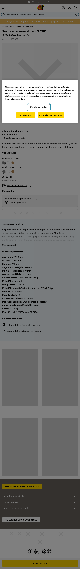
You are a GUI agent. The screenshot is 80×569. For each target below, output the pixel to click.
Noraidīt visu (26, 115)
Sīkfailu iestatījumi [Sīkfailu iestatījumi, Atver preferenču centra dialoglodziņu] (39, 107)
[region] (40, 101)
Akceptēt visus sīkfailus (50, 115)
